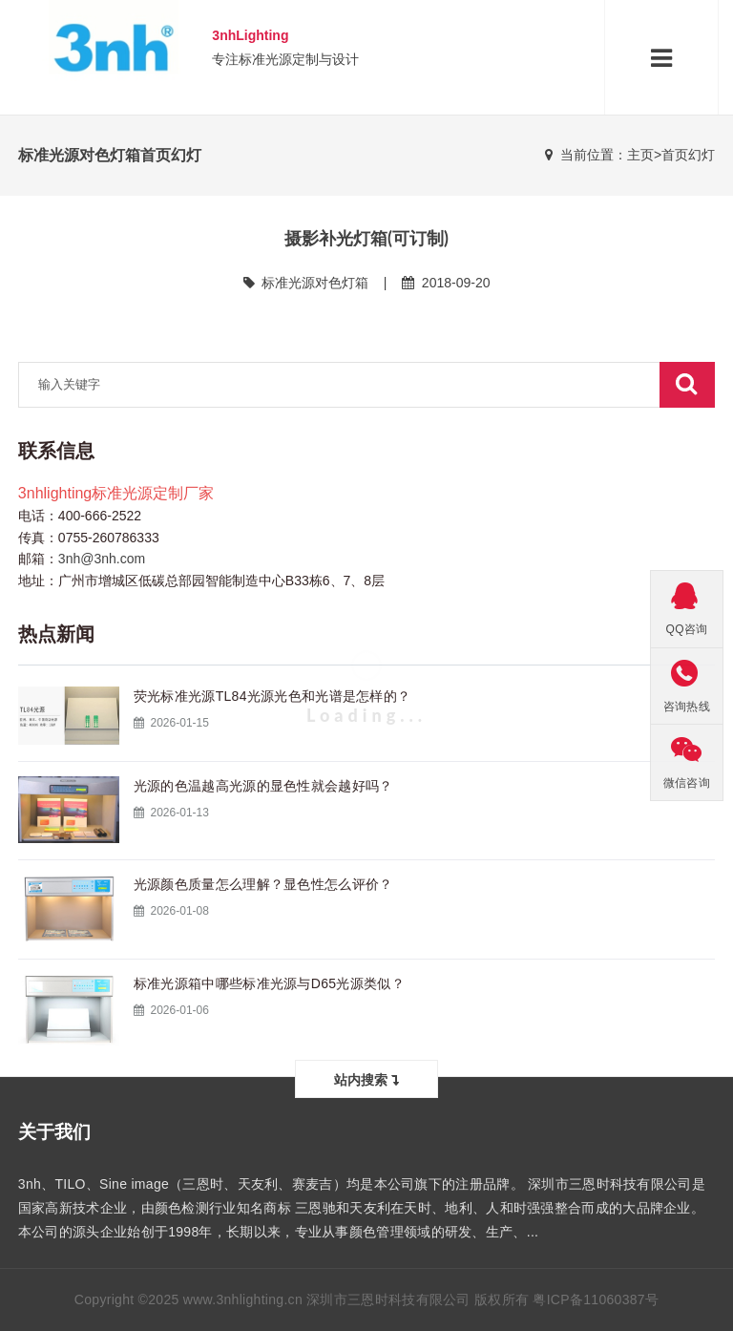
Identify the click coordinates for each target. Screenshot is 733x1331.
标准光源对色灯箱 (315, 282)
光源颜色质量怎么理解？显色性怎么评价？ (263, 884)
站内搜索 (366, 1079)
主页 (640, 154)
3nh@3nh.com (101, 558)
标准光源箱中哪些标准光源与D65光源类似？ (269, 983)
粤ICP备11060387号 (596, 1299)
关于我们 (54, 1132)
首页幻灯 (688, 154)
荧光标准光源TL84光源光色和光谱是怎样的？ (272, 696)
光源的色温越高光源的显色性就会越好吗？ (263, 785)
